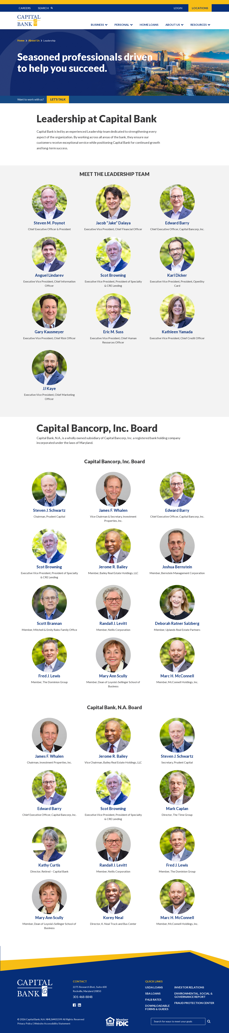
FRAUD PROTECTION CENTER (194, 1002)
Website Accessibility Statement (52, 1023)
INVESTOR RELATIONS (189, 987)
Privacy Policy (24, 1023)
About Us (172, 24)
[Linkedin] (80, 1005)
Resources (198, 24)
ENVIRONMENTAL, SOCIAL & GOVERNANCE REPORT (193, 995)
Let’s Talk (57, 99)
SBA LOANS (153, 993)
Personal (121, 24)
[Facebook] (75, 1005)
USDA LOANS (154, 987)
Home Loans (149, 24)
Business (97, 24)
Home (21, 40)
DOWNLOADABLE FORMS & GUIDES (157, 1007)
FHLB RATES (153, 999)
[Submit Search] (52, 8)
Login (178, 8)
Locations (200, 8)
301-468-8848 (82, 997)
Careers (25, 8)
